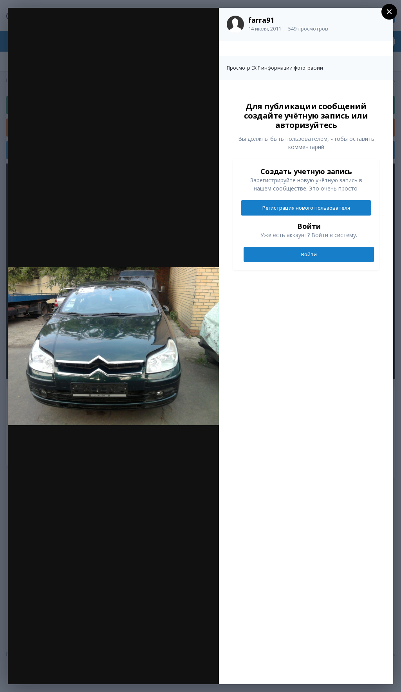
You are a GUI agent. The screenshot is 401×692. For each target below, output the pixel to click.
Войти (309, 254)
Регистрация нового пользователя (306, 207)
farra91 (261, 20)
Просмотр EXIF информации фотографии (275, 68)
